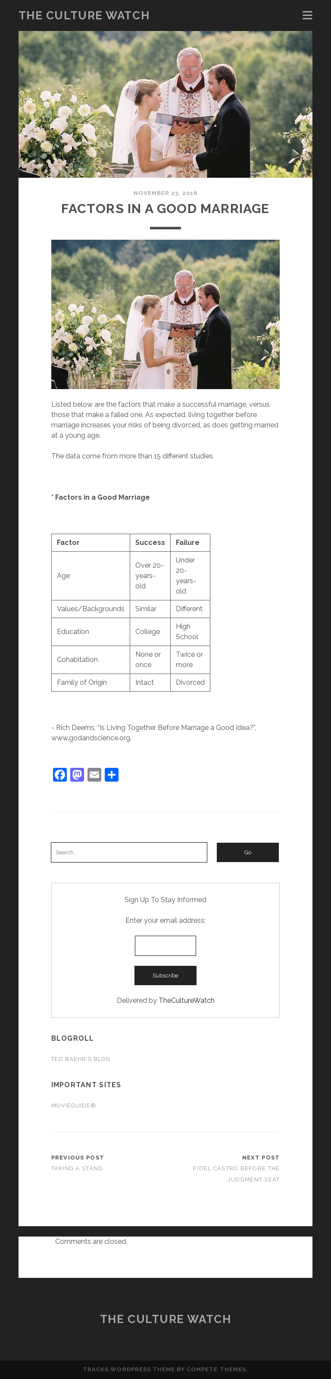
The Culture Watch (84, 15)
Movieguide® (73, 1105)
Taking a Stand (77, 1168)
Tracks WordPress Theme (129, 1369)
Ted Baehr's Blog (81, 1059)
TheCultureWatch (187, 1000)
